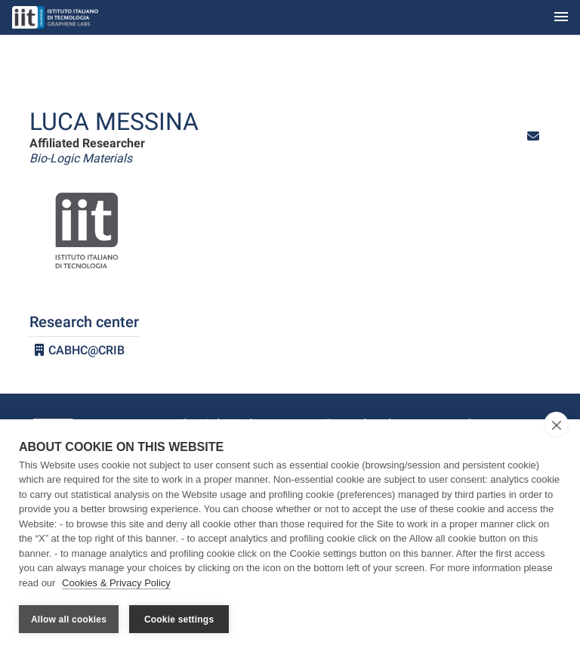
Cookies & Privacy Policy (116, 583)
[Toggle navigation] (561, 18)
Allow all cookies (68, 619)
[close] (556, 424)
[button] (533, 136)
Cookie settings (179, 619)
